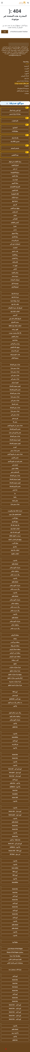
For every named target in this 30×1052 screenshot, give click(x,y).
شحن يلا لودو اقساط (15, 389)
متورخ (15, 226)
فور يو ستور (15, 418)
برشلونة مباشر (15, 571)
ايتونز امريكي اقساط (15, 440)
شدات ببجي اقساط (15, 364)
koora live (15, 754)
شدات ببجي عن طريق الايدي (15, 425)
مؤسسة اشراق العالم (23, 91)
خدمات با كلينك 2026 (15, 536)
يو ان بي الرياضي (15, 343)
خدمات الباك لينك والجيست (15, 511)
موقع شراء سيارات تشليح (15, 674)
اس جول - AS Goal (15, 854)
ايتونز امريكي (15, 382)
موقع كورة (15, 942)
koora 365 (15, 797)
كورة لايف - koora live (15, 1005)
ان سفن (15, 169)
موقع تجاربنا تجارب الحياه (15, 539)
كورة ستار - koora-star (15, 811)
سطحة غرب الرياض (15, 653)
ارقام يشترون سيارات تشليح (15, 678)
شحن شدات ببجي (15, 450)
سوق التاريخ (15, 521)
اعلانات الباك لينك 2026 (15, 326)
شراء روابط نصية (15, 301)
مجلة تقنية (15, 340)
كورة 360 (15, 871)
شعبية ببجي (15, 465)
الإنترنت (26, 68)
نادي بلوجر (15, 212)
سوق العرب (15, 518)
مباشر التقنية (15, 272)
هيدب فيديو (15, 251)
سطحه (15, 638)
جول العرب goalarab (15, 699)
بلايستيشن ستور (15, 472)
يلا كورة (15, 748)
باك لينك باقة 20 (15, 525)
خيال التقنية (15, 176)
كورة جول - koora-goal (15, 815)
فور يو (15, 447)
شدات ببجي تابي (15, 375)
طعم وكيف (15, 262)
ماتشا (15, 497)
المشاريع (15, 127)
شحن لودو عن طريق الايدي (15, 461)
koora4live (15, 737)
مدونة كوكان (15, 197)
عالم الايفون (15, 190)
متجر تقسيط (15, 404)
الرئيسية (26, 66)
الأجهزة (27, 73)
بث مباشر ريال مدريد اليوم (15, 702)
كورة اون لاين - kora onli (15, 769)
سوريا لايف (15, 779)
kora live (15, 790)
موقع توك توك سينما (15, 956)
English (26, 86)
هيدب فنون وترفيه (15, 354)
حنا (15, 493)
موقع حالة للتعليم (15, 347)
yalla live (15, 727)
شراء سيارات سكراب (15, 667)
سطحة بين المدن (15, 642)
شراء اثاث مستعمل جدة (15, 969)
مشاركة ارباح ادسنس (15, 114)
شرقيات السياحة (15, 280)
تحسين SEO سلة (15, 141)
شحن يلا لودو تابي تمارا (15, 432)
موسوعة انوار (15, 283)
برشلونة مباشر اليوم (15, 716)
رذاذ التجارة (15, 258)
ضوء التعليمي (15, 155)
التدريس (15, 315)
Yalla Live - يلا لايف (15, 840)
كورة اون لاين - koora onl (15, 843)
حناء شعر (15, 490)
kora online (15, 868)
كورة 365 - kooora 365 (15, 850)
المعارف (15, 247)
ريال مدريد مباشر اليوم (15, 712)
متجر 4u (15, 422)
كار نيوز (15, 204)
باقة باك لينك (15, 138)
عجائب (15, 215)
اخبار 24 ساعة (15, 351)
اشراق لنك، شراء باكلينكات (15, 308)
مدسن (15, 229)
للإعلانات (3, 1049)
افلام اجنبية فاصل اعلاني (15, 959)
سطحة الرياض (15, 635)
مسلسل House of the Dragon (15, 952)
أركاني (15, 269)
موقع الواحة (15, 131)
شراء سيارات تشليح (15, 671)
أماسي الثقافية (15, 222)
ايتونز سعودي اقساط (15, 386)
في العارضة (15, 744)
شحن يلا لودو (15, 457)
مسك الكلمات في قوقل (15, 161)
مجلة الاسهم (15, 183)
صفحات (26, 93)
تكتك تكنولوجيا (15, 194)
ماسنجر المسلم (15, 148)
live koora (15, 987)
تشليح (15, 663)
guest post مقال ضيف (15, 514)
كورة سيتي (15, 695)
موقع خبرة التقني (15, 208)
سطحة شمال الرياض (15, 649)
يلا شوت (15, 560)
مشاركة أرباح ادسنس (23, 81)
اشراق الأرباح (15, 287)
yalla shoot (15, 564)
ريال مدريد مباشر (15, 575)
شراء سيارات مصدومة (15, 681)
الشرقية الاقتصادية (15, 187)
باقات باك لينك (15, 304)
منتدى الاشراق (15, 322)
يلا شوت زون (15, 1033)
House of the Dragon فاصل (15, 948)
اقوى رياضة (15, 329)
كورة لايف (15, 741)
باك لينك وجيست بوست (15, 333)
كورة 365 (15, 692)
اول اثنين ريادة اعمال (15, 110)
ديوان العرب (15, 543)
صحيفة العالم (15, 358)
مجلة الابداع (15, 237)
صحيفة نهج (15, 201)
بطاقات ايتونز (15, 468)
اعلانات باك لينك (15, 550)
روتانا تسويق (15, 233)
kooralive (15, 794)
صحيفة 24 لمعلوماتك (23, 88)
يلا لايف (15, 706)
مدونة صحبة (15, 276)
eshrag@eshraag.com (15, 55)
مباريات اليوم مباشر (15, 567)
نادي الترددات (15, 240)
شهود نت (15, 265)
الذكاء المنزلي (25, 76)
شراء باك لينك (15, 293)
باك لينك (26, 78)
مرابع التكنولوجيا (15, 172)
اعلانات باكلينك (15, 554)
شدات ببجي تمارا (15, 368)
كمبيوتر (27, 71)
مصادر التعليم (15, 336)
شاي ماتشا (15, 500)
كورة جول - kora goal (15, 772)
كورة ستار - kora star (15, 776)
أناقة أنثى (15, 219)
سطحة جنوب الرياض (15, 656)
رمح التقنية (15, 255)
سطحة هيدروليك (15, 646)
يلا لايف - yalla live (15, 783)
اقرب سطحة (15, 660)
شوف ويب (15, 179)
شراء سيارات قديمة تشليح (15, 685)
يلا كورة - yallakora (15, 787)
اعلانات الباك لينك (15, 311)
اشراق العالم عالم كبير (15, 318)
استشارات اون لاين (15, 244)
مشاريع (15, 546)
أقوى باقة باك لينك (15, 532)
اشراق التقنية (15, 165)
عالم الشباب (15, 121)
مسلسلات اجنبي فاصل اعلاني (15, 963)
